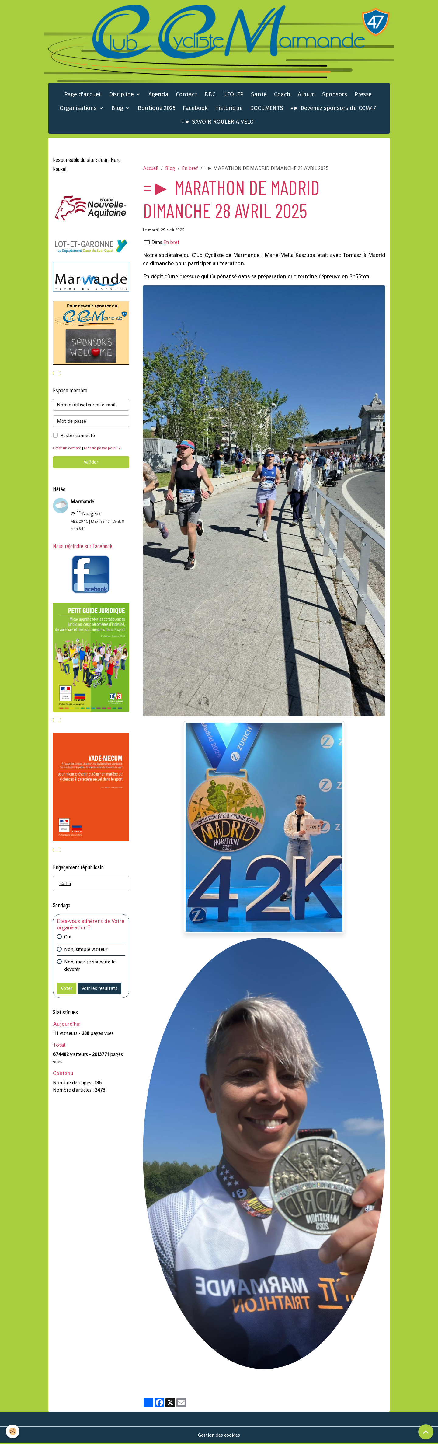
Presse (363, 94)
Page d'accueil (83, 94)
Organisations (79, 108)
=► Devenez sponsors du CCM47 (333, 108)
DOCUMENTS (266, 108)
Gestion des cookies (219, 1435)
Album (306, 94)
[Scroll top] (425, 1431)
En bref (190, 168)
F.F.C (210, 94)
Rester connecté (77, 436)
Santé (259, 94)
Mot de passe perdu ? (103, 448)
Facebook (195, 108)
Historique (229, 108)
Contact (186, 94)
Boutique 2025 (157, 108)
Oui (67, 937)
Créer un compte (67, 448)
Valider (91, 462)
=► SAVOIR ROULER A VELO (218, 121)
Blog (118, 108)
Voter (66, 989)
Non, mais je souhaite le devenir (90, 966)
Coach (282, 94)
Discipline (122, 94)
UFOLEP (233, 94)
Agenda (158, 94)
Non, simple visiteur (85, 950)
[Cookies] (13, 1431)
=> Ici (65, 884)
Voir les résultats (99, 989)
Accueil (150, 168)
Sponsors (334, 94)
